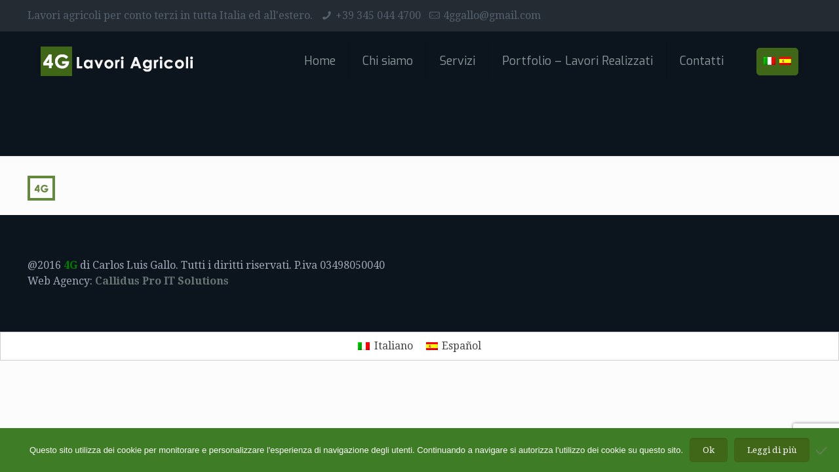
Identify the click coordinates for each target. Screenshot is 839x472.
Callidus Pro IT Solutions (162, 281)
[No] (822, 450)
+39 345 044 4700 (378, 15)
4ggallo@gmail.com (492, 15)
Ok (708, 450)
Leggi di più (771, 450)
